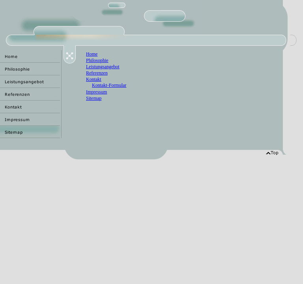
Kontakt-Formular (109, 85)
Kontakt (93, 79)
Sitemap (93, 98)
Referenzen (97, 73)
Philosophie (97, 60)
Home (91, 54)
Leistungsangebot (103, 66)
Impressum (96, 92)
